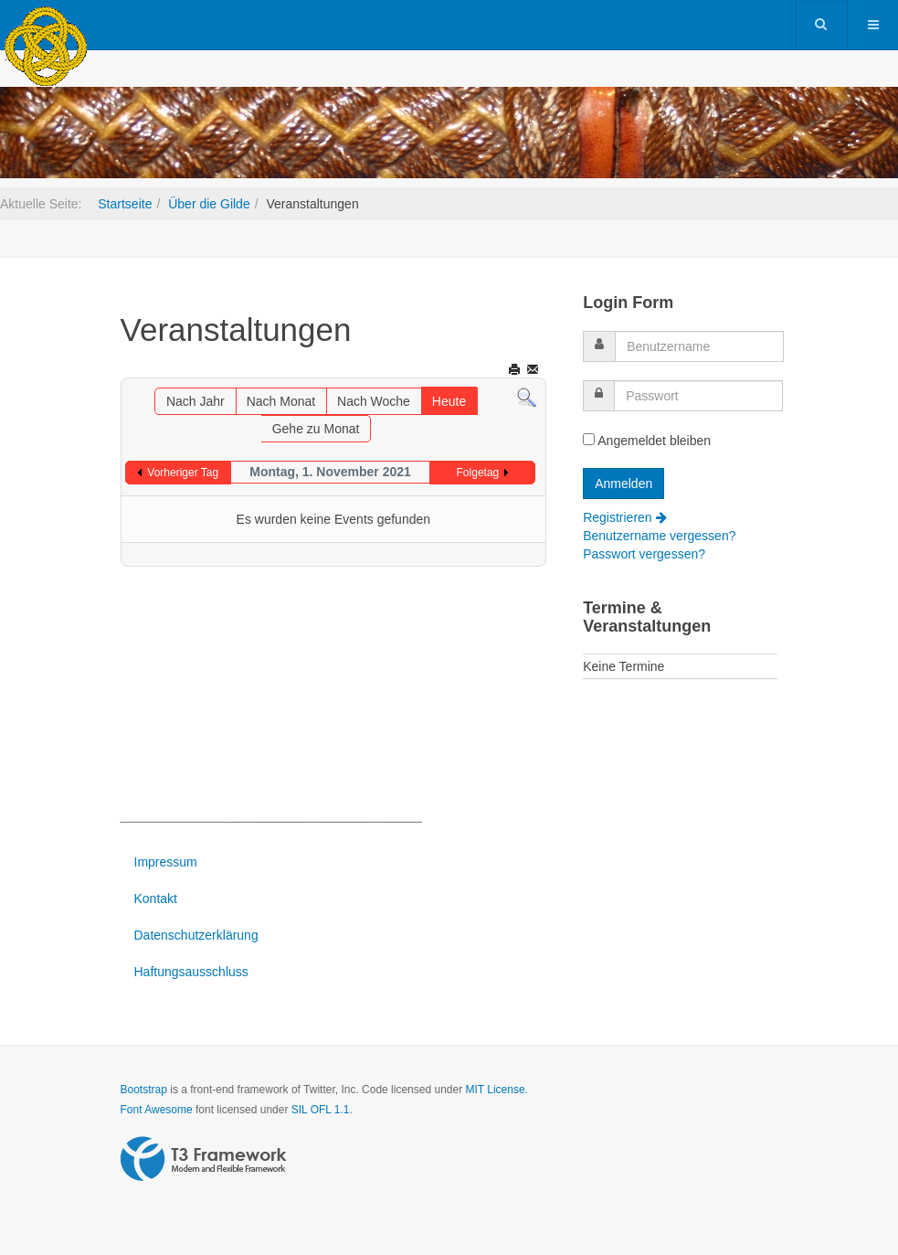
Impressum (165, 862)
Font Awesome (157, 1109)
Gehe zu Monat (316, 428)
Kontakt (155, 898)
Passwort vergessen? (644, 554)
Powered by (204, 1159)
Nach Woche (373, 401)
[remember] (589, 439)
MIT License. (496, 1089)
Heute (449, 401)
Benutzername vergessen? (659, 535)
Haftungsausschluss (191, 971)
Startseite (125, 204)
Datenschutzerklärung (196, 935)
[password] (698, 395)
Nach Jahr (195, 401)
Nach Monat (281, 401)
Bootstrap (144, 1089)
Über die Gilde (209, 204)
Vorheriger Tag (182, 472)
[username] (699, 346)
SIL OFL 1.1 (320, 1109)
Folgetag (478, 472)
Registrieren (624, 517)
